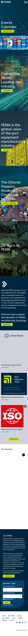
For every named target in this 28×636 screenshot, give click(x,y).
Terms (13, 618)
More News (14, 439)
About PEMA (11, 615)
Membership (7, 324)
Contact (11, 620)
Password (8, 593)
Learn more (7, 90)
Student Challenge (9, 203)
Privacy (19, 615)
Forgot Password (8, 605)
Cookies (20, 618)
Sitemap (4, 620)
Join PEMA (6, 150)
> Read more (5, 367)
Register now (7, 31)
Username (9, 586)
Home (3, 615)
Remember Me (8, 599)
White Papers (6, 618)
